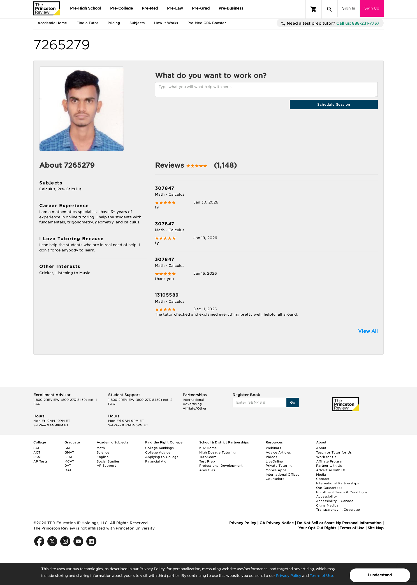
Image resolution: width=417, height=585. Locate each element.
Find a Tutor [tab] (87, 23)
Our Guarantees (329, 488)
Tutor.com (207, 457)
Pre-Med (150, 8)
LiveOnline (274, 461)
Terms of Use (321, 576)
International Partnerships (337, 483)
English (102, 457)
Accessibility (326, 496)
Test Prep (207, 461)
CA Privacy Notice (277, 523)
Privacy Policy (288, 576)
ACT (36, 452)
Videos (271, 457)
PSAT (37, 457)
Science (103, 452)
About (321, 448)
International (193, 400)
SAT (36, 448)
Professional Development (221, 466)
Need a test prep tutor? (330, 23)
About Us (207, 470)
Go (292, 402)
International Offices (282, 475)
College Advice (157, 452)
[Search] (329, 9)
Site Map (376, 528)
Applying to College (162, 457)
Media (321, 475)
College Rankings (159, 448)
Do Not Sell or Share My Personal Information (339, 523)
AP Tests (40, 461)
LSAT (68, 457)
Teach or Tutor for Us (334, 452)
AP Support (106, 466)
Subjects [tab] (137, 23)
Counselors (275, 479)
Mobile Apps (276, 470)
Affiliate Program (330, 461)
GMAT (69, 452)
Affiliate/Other (195, 408)
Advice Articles (278, 452)
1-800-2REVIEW (65, 400)
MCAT (69, 461)
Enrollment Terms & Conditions (341, 492)
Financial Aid (155, 461)
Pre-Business (231, 8)
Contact (323, 479)
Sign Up (371, 8)
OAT (67, 470)
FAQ (37, 404)
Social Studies (108, 461)
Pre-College (121, 8)
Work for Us (326, 457)
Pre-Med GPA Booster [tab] (206, 23)
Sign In (348, 8)
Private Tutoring (279, 466)
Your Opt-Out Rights (317, 528)
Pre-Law (175, 8)
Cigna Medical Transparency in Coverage (338, 507)
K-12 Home (208, 448)
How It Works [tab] (166, 23)
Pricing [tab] (114, 23)
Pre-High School (85, 8)
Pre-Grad (201, 8)
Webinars (273, 448)
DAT (67, 466)
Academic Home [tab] (52, 23)
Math (101, 448)
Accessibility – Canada (334, 501)
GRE (67, 448)
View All (368, 331)
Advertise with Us (331, 470)
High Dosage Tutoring (217, 452)
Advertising (192, 404)
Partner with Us (329, 466)
